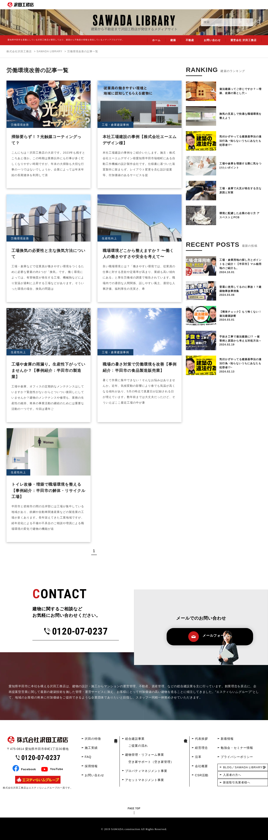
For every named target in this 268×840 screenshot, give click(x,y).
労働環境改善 (20, 124)
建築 (173, 40)
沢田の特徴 (93, 738)
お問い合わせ (212, 40)
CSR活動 (202, 775)
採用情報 (91, 766)
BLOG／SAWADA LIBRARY (242, 767)
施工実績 (91, 747)
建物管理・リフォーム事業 (144, 754)
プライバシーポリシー (237, 757)
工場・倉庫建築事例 (115, 124)
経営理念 (201, 747)
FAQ (88, 757)
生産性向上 (109, 238)
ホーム (156, 40)
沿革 (198, 757)
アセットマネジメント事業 (144, 780)
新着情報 (227, 738)
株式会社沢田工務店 (19, 51)
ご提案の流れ (138, 745)
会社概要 (201, 766)
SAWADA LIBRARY (49, 51)
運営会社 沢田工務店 (243, 40)
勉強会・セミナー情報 (237, 747)
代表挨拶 (201, 738)
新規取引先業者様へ (236, 782)
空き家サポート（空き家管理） (151, 762)
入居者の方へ (232, 774)
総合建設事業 (135, 738)
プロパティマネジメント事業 (146, 771)
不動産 (190, 40)
